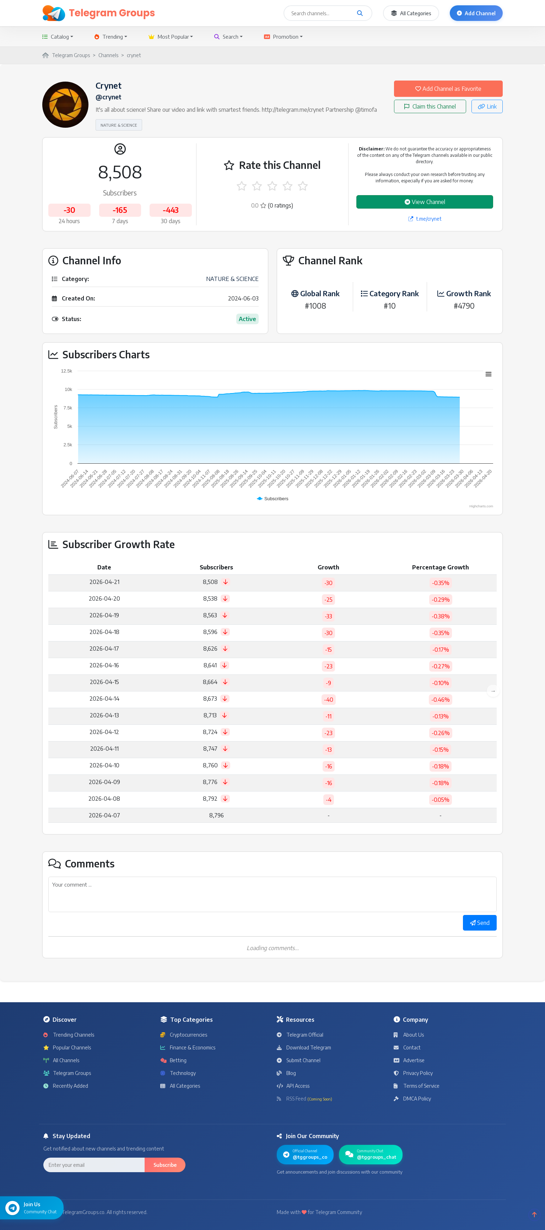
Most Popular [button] (169, 36)
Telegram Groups (67, 1073)
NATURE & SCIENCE (119, 124)
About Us (409, 1035)
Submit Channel (298, 1060)
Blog (286, 1073)
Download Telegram (304, 1047)
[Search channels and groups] (360, 13)
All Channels (61, 1060)
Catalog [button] (55, 36)
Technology (178, 1073)
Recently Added (65, 1086)
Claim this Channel (430, 106)
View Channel (425, 201)
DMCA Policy (412, 1099)
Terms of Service (416, 1086)
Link (487, 106)
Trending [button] (109, 36)
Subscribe (165, 1165)
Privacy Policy (413, 1073)
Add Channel (476, 13)
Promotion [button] (281, 36)
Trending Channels (68, 1035)
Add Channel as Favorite (448, 88)
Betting (173, 1060)
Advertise (409, 1060)
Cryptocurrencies (183, 1035)
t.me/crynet (425, 219)
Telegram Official (300, 1035)
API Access (293, 1086)
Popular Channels (67, 1047)
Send (480, 922)
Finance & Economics (187, 1047)
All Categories (411, 13)
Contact (407, 1047)
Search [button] (226, 36)
